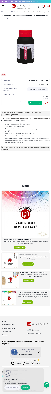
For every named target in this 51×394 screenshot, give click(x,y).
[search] (39, 6)
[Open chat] (46, 385)
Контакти (4, 335)
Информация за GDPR (34, 333)
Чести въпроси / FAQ (8, 328)
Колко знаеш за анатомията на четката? (33, 272)
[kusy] (23, 103)
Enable (25, 387)
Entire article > (20, 247)
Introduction (4, 12)
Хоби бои (13, 12)
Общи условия (6, 331)
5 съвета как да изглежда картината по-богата (33, 292)
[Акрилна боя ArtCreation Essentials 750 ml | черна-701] (25, 47)
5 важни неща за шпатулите (28, 254)
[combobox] (37, 89)
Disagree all (12, 387)
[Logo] (21, 6)
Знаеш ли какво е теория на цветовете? (17, 239)
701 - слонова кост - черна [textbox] (37, 89)
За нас (4, 321)
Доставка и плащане (8, 324)
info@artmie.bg (34, 330)
